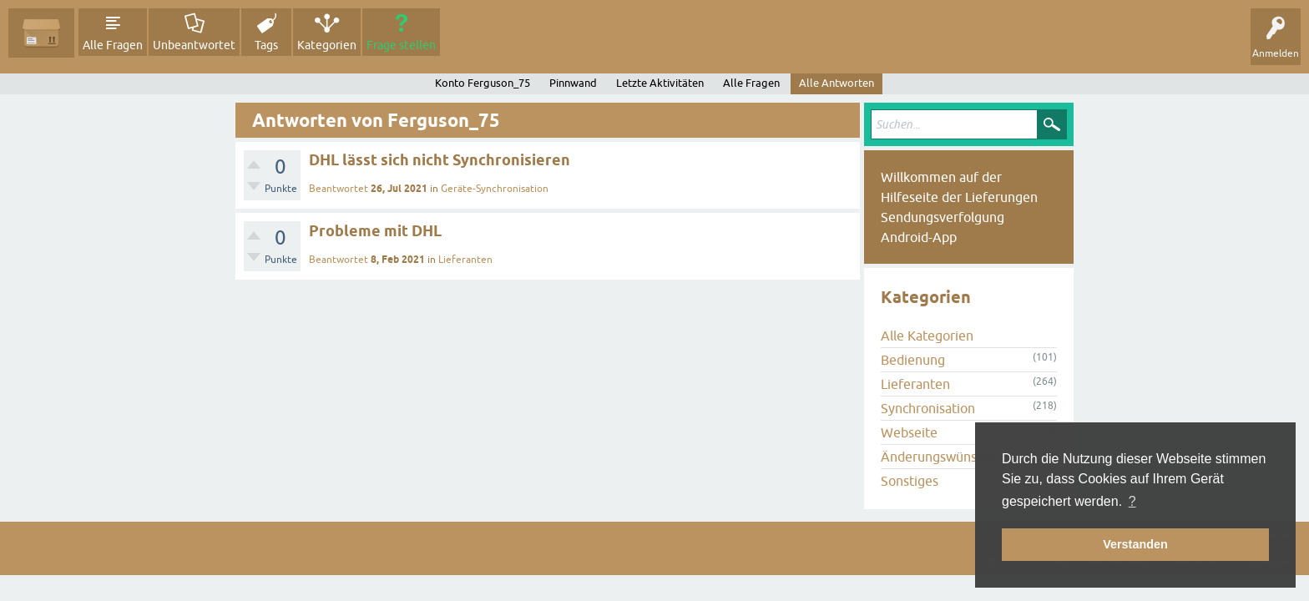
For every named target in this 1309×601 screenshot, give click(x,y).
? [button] (1132, 501)
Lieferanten (465, 259)
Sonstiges (909, 480)
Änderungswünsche (939, 456)
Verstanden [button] (1135, 544)
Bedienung (913, 359)
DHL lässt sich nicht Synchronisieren (439, 160)
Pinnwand (573, 83)
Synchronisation (928, 408)
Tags (266, 45)
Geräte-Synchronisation (494, 188)
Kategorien (326, 45)
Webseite (909, 432)
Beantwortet (338, 188)
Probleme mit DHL (375, 231)
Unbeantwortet (194, 45)
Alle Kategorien (927, 335)
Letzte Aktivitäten (660, 83)
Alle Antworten (836, 83)
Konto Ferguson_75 (482, 83)
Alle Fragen (113, 45)
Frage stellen (401, 45)
